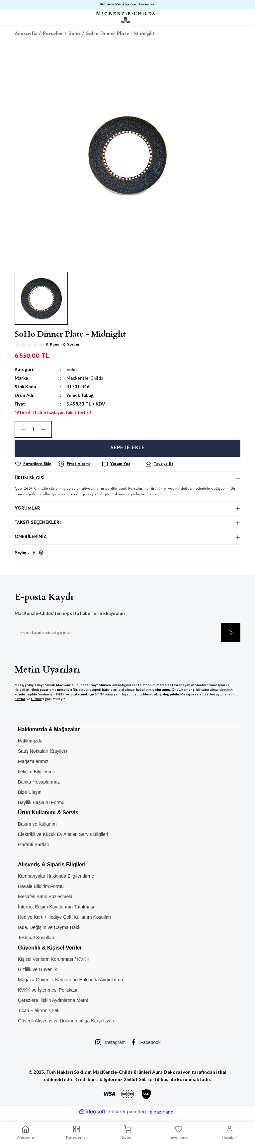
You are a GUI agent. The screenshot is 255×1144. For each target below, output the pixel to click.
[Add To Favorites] (35, 464)
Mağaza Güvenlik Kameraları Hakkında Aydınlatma (70, 984)
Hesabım (229, 1132)
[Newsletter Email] (116, 637)
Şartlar (20, 703)
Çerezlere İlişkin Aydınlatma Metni (53, 1004)
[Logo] (125, 17)
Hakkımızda (30, 744)
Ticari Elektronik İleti (38, 1014)
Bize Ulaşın (30, 796)
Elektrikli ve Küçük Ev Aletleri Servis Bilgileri (63, 838)
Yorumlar (28, 510)
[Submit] (230, 636)
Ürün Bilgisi (30, 479)
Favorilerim (178, 1132)
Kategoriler (76, 1132)
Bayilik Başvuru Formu (41, 806)
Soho (71, 369)
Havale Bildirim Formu (41, 890)
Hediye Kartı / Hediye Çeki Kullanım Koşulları (64, 921)
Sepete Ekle (127, 448)
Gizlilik (36, 703)
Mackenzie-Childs (85, 378)
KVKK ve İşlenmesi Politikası (47, 994)
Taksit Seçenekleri (38, 525)
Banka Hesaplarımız (39, 786)
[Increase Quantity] (46, 429)
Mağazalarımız (33, 765)
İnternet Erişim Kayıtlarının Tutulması (56, 911)
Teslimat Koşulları (36, 942)
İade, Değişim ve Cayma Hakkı (50, 931)
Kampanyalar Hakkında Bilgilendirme (56, 880)
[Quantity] (33, 429)
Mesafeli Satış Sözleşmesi (45, 900)
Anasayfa (25, 1132)
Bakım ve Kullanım (37, 828)
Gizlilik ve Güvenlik (37, 973)
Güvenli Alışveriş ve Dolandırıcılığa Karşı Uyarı (66, 1025)
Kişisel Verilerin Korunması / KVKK (54, 963)
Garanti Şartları (33, 848)
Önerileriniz (31, 541)
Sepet (127, 1132)
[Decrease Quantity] (21, 429)
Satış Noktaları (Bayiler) (42, 755)
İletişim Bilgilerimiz (37, 775)
